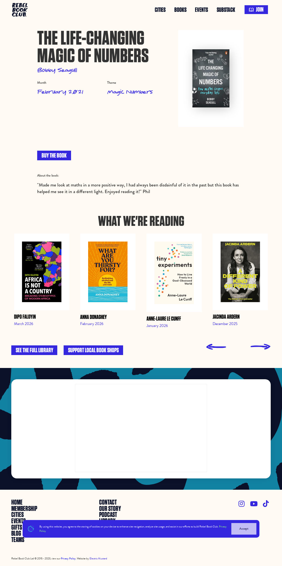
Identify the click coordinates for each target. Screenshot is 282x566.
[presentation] (216, 347)
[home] (20, 9)
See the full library (34, 350)
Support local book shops (93, 350)
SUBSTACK (226, 9)
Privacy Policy (68, 558)
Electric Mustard (98, 558)
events (201, 9)
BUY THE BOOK (54, 156)
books (180, 9)
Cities (160, 9)
